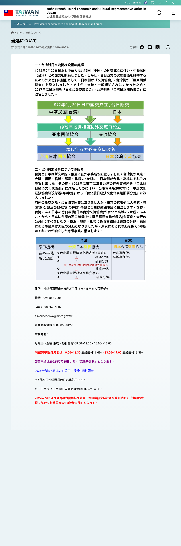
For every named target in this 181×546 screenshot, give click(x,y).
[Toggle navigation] (173, 12)
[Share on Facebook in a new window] (141, 47)
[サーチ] (159, 12)
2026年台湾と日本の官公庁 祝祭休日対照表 (64, 371)
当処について (33, 32)
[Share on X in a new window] (157, 47)
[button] (16, 24)
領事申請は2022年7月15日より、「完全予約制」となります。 (75, 361)
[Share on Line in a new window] (149, 47)
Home (18, 32)
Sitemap (137, 2)
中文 (127, 2)
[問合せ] (152, 2)
